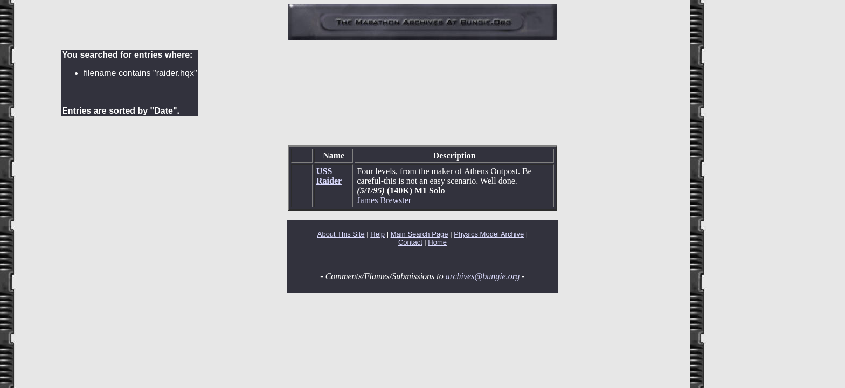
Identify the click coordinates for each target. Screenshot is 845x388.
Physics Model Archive (489, 234)
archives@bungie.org (483, 276)
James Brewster (384, 200)
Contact (410, 242)
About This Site (341, 234)
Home (437, 242)
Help (377, 234)
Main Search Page (419, 234)
